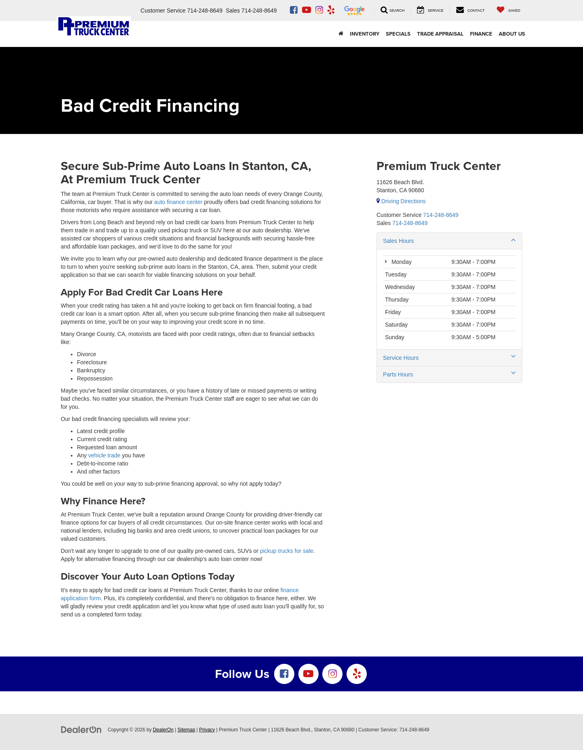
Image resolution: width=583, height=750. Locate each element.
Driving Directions (401, 201)
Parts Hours (449, 374)
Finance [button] (481, 34)
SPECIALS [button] (398, 34)
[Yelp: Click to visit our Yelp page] (331, 10)
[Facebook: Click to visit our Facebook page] (294, 10)
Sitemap (186, 730)
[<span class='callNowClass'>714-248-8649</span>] (440, 215)
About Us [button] (512, 34)
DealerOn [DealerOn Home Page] (163, 730)
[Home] (341, 34)
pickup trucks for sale (286, 551)
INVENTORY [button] (364, 34)
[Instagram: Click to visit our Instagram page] (319, 10)
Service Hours (449, 357)
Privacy (207, 730)
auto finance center (178, 202)
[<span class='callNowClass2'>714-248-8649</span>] (410, 223)
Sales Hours (449, 240)
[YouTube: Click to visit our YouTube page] (306, 10)
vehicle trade (104, 455)
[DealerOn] (81, 729)
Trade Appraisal (440, 34)
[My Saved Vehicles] (508, 10)
